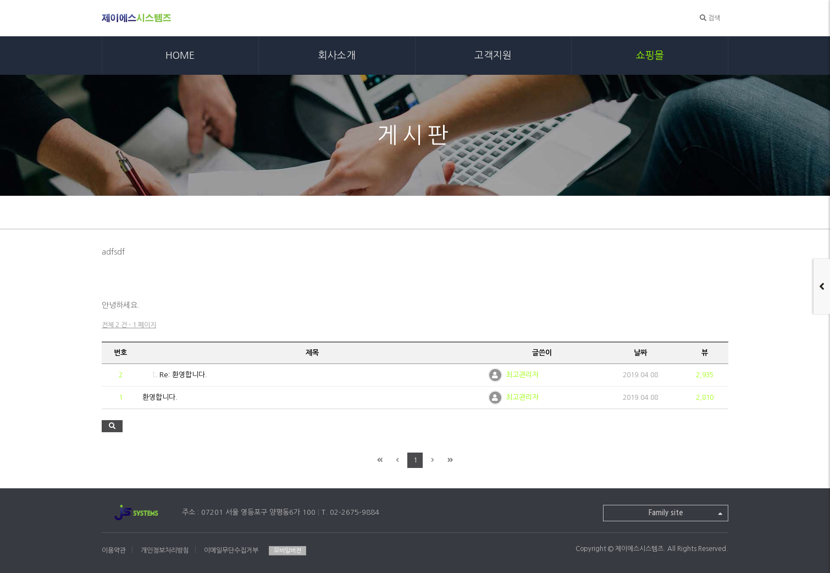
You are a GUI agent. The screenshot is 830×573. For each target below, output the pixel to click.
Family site (686, 514)
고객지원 (493, 55)
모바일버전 (287, 551)
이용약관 (114, 550)
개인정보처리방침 (165, 550)
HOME (180, 55)
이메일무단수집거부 (231, 550)
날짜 (640, 352)
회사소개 (337, 55)
